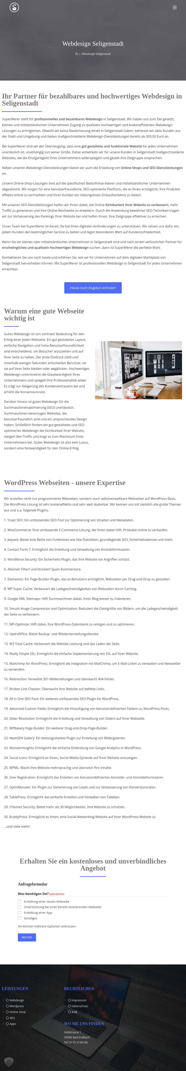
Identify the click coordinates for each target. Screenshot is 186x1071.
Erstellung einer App (38, 912)
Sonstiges (30, 918)
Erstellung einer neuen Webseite (46, 901)
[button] (9, 1062)
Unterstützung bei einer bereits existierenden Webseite (62, 907)
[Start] (76, 54)
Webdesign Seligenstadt (96, 54)
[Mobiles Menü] (175, 7)
